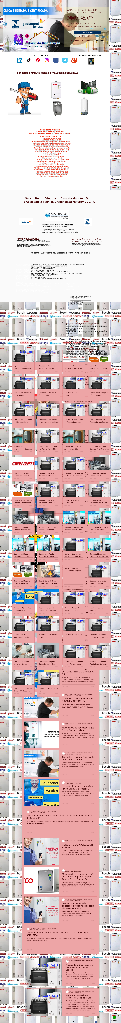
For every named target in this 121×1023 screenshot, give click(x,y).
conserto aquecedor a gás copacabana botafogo (91, 269)
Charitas (91, 174)
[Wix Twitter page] (65, 60)
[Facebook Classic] (96, 1022)
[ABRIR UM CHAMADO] (87, 32)
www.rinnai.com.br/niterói (21, 209)
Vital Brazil (103, 178)
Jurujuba (92, 175)
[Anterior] (5, 26)
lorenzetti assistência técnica (76, 90)
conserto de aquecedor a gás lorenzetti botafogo (91, 275)
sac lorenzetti (73, 94)
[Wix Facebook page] (55, 60)
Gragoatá (98, 174)
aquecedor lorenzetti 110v (76, 115)
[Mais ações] (94, 724)
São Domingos (94, 177)
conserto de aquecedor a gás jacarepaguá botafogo (91, 272)
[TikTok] (28, 60)
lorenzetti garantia (74, 98)
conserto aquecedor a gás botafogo (88, 274)
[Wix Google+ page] (74, 60)
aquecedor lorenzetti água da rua (77, 117)
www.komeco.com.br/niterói (73, 211)
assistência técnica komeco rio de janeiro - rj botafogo (92, 273)
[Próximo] (106, 26)
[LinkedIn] (19, 60)
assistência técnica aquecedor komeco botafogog (91, 276)
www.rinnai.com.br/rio (21, 207)
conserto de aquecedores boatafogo (88, 271)
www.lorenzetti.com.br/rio (47, 209)
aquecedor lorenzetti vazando (77, 89)
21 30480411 (86, 41)
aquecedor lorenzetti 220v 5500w (78, 119)
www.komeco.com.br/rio (72, 210)
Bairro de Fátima (99, 172)
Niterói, (90, 173)
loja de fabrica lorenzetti (75, 95)
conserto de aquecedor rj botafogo (87, 268)
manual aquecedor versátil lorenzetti (78, 118)
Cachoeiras (95, 173)
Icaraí (104, 174)
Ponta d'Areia (96, 176)
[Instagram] (46, 60)
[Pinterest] (37, 60)
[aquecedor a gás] (55, 50)
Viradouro (95, 178)
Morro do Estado (101, 175)
